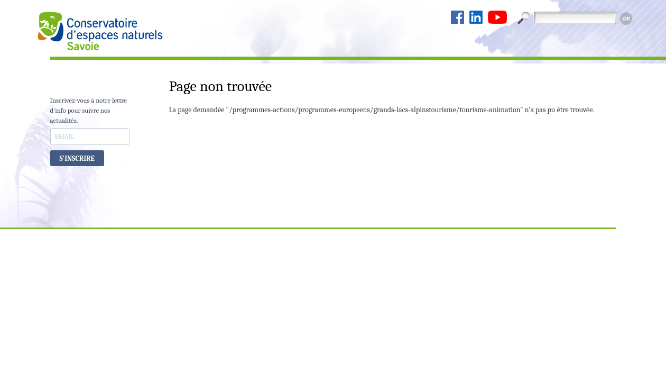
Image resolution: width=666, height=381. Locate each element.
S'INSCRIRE (77, 158)
